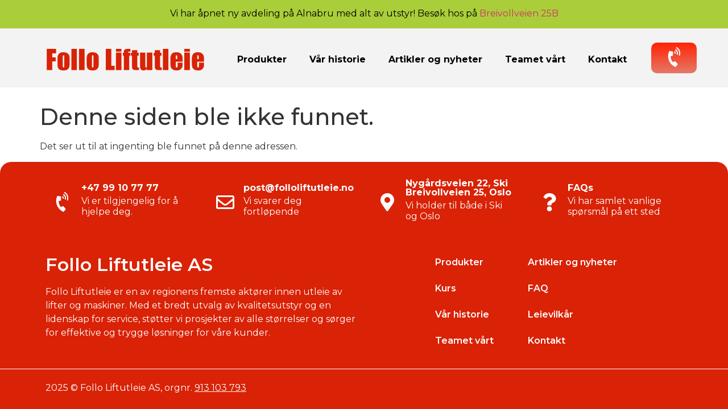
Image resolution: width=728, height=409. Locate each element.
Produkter (262, 59)
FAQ (538, 288)
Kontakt (607, 59)
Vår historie (337, 59)
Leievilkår (550, 314)
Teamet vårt (535, 59)
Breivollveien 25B (519, 13)
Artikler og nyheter (435, 59)
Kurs (445, 288)
